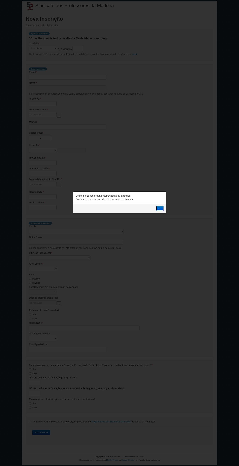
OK (159, 208)
